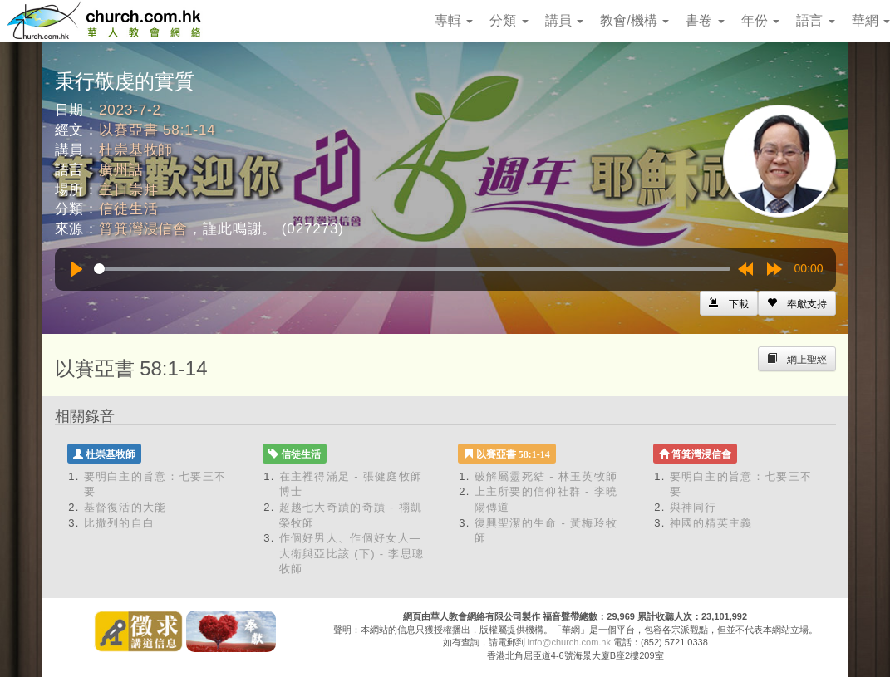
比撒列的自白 (119, 523)
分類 (508, 20)
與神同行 (693, 507)
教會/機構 (634, 20)
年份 (760, 20)
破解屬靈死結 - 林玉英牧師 (546, 476)
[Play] (76, 269)
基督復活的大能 (125, 507)
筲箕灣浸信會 (143, 229)
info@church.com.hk (569, 642)
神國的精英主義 (711, 523)
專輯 (454, 20)
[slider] (412, 269)
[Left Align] (797, 303)
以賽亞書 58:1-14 (157, 130)
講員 (564, 20)
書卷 (705, 20)
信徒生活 (128, 209)
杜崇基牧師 (136, 150)
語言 (815, 20)
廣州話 (121, 170)
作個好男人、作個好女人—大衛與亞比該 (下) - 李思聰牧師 (352, 553)
